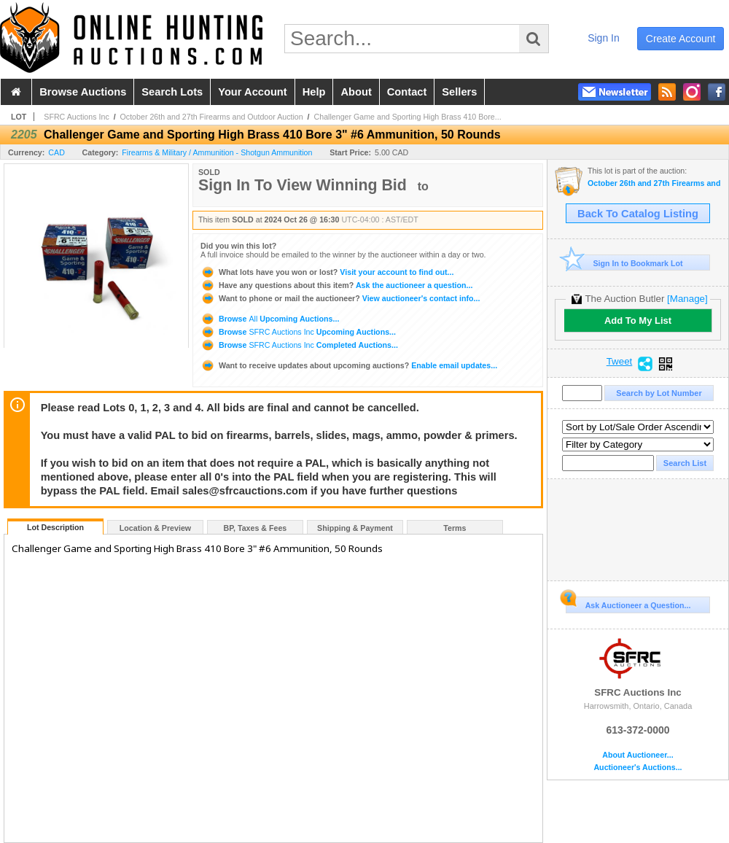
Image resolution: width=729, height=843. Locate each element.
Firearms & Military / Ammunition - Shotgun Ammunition (217, 152)
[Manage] (687, 298)
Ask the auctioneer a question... (336, 285)
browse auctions (82, 92)
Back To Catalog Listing (637, 214)
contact (407, 92)
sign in (604, 38)
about (355, 92)
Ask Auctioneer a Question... (628, 603)
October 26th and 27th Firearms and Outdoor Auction (211, 116)
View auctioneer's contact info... (340, 298)
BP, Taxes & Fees (255, 528)
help (314, 92)
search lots (172, 92)
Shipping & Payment (355, 528)
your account (252, 92)
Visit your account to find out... (326, 272)
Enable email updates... (348, 365)
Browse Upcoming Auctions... (269, 318)
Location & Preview (155, 528)
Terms (454, 528)
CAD (56, 152)
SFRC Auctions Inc (76, 116)
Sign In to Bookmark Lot (624, 263)
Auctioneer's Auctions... (637, 768)
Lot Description (55, 527)
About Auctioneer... (637, 755)
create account (681, 38)
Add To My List (637, 320)
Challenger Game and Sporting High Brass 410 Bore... (408, 116)
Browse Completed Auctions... (299, 345)
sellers (459, 92)
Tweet (620, 362)
